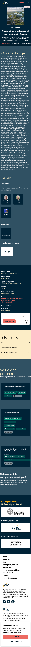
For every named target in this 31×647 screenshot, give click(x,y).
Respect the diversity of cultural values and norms (17, 460)
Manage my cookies (10, 565)
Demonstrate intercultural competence (14, 456)
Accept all (15, 637)
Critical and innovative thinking (11, 299)
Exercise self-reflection (10, 392)
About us (6, 559)
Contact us (7, 562)
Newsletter (7, 567)
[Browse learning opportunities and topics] (29, 2)
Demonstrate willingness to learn (13, 418)
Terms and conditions (11, 570)
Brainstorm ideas (21, 429)
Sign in (21, 2)
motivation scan (11, 481)
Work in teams (21, 392)
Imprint (5, 575)
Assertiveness (8, 395)
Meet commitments (10, 425)
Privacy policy (8, 573)
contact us (9, 321)
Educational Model (10, 578)
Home (5, 557)
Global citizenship (7, 302)
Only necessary (15, 642)
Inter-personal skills (8, 300)
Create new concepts (10, 421)
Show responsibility (9, 429)
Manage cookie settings (12, 632)
